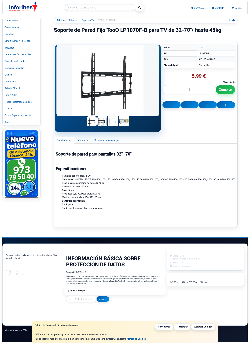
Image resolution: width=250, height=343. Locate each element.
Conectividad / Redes (15, 61)
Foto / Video (11, 95)
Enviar (102, 299)
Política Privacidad (75, 312)
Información (83, 140)
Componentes (12, 27)
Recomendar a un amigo (106, 140)
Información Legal (126, 309)
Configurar (164, 326)
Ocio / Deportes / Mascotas (18, 115)
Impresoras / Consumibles (18, 54)
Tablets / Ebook (12, 88)
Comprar (225, 89)
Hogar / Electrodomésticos (18, 102)
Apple (8, 122)
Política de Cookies (136, 339)
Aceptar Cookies (203, 326)
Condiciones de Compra (78, 315)
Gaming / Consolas (14, 68)
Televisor (9, 47)
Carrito (237, 8)
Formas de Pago (125, 315)
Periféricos (10, 81)
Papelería (9, 108)
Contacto (218, 8)
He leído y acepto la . (89, 290)
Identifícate (197, 8)
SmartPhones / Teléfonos (17, 41)
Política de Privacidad (96, 284)
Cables (8, 74)
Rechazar (182, 326)
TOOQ (201, 47)
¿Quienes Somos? (75, 319)
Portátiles (10, 34)
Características (64, 140)
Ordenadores (11, 20)
